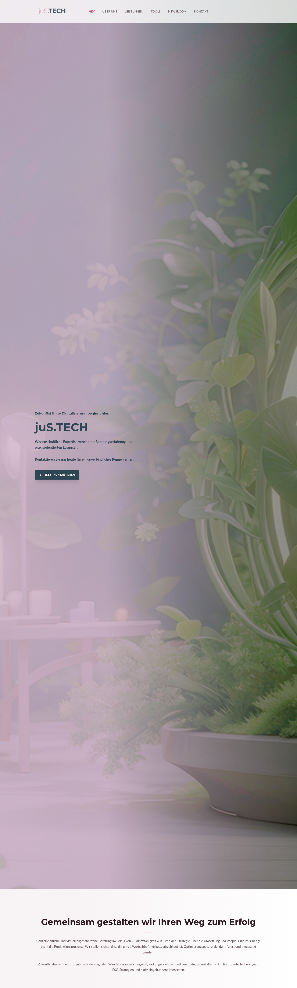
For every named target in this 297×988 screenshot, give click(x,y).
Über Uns (112, 11)
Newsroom (175, 11)
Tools (155, 11)
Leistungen (134, 11)
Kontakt (197, 11)
